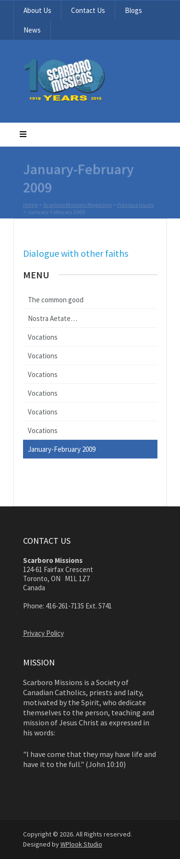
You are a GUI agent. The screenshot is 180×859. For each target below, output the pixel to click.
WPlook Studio (81, 844)
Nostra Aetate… (52, 318)
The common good (56, 299)
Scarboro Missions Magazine (77, 205)
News (32, 29)
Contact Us (88, 10)
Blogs (133, 10)
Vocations (43, 337)
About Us (37, 10)
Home (30, 205)
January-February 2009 (62, 449)
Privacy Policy (43, 633)
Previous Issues (135, 205)
